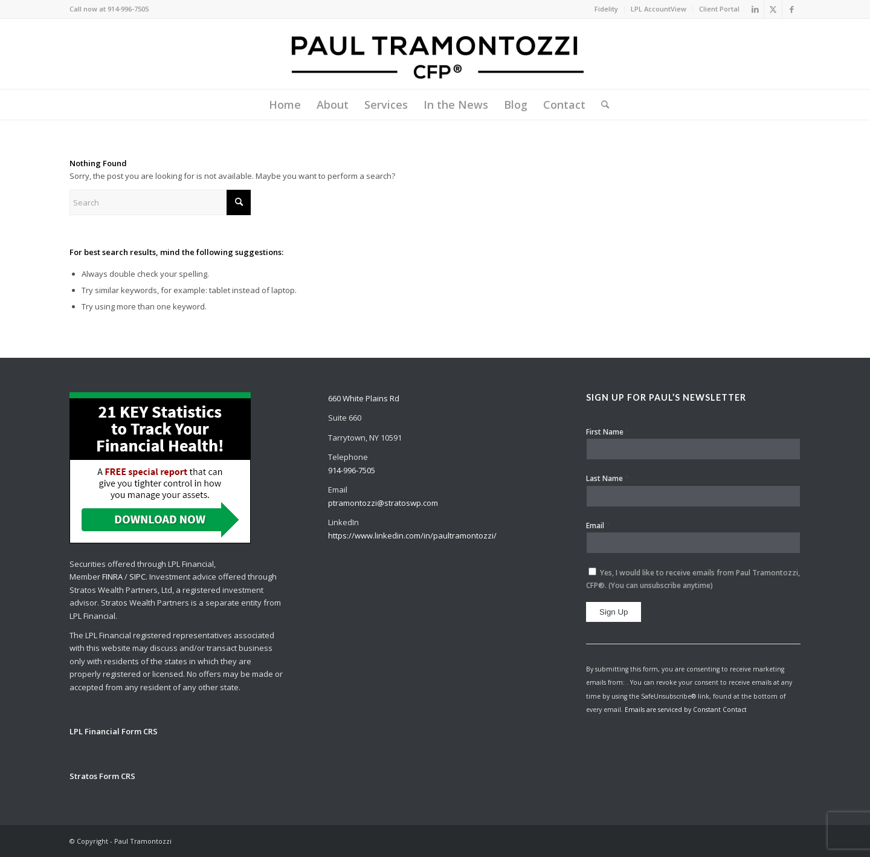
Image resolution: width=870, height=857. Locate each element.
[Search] (601, 104)
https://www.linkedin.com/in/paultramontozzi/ (412, 535)
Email (598, 525)
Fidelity (606, 8)
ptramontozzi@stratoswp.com (383, 502)
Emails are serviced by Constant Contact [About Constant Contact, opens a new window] (686, 709)
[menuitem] (606, 9)
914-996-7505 (351, 470)
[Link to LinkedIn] (755, 9)
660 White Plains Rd (363, 398)
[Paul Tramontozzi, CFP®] (435, 54)
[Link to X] (773, 9)
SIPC (137, 576)
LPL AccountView (658, 8)
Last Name (607, 478)
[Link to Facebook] (791, 9)
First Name (608, 431)
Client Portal (719, 8)
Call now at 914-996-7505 (109, 8)
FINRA (112, 576)
